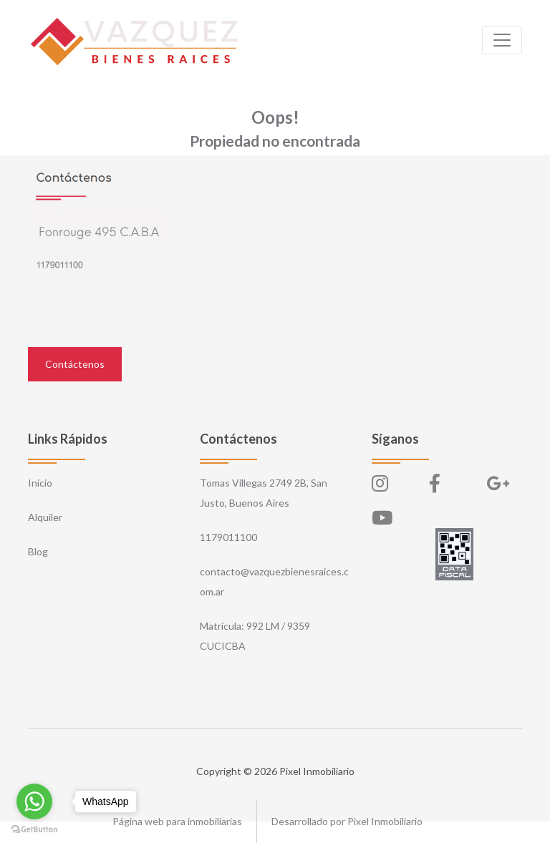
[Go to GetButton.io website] (34, 828)
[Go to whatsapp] (34, 801)
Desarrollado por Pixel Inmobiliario (347, 821)
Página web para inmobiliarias (177, 821)
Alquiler (45, 517)
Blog (38, 551)
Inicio (40, 483)
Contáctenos (75, 364)
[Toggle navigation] (502, 40)
